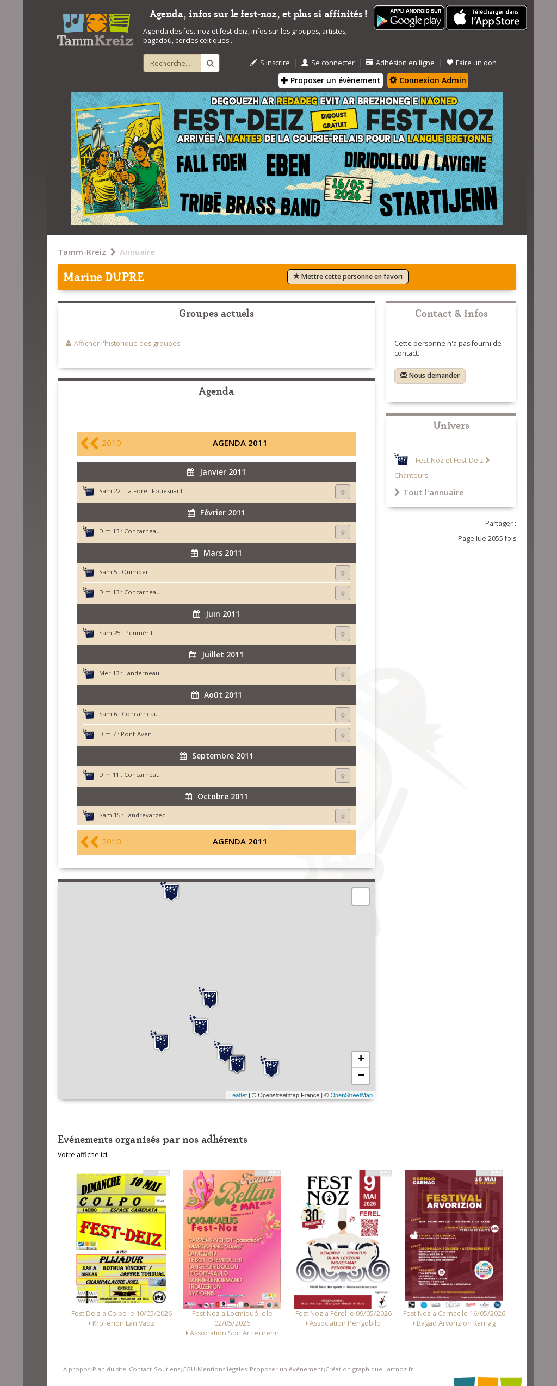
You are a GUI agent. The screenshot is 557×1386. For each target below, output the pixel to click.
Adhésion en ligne (400, 62)
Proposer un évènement (331, 80)
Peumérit (139, 633)
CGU (188, 1369)
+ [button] (360, 1060)
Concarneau (142, 531)
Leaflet (238, 1095)
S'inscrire (270, 62)
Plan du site (109, 1369)
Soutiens (167, 1369)
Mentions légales (222, 1369)
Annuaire (137, 251)
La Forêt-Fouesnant (154, 491)
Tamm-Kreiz (82, 251)
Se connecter (328, 62)
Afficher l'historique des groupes (127, 343)
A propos (76, 1369)
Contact (140, 1369)
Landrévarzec (145, 815)
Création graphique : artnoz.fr (369, 1369)
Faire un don (471, 62)
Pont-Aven (136, 734)
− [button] (360, 1076)
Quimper (135, 572)
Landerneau (141, 673)
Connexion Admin (427, 80)
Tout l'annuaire (429, 492)
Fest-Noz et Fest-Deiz (450, 460)
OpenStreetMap (351, 1095)
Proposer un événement (286, 1369)
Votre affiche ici (82, 1154)
